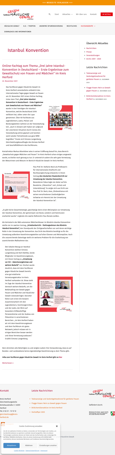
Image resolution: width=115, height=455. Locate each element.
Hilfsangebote (85, 26)
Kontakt (94, 14)
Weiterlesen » (7, 362)
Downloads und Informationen (17, 32)
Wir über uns (83, 14)
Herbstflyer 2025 (38, 412)
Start (61, 14)
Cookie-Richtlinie (19, 450)
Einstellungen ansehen (48, 445)
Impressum (43, 450)
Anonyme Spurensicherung (49, 26)
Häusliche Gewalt (11, 26)
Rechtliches (69, 26)
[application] (75, 14)
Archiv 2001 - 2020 (93, 59)
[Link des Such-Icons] (55, 14)
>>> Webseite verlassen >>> (58, 3)
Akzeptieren (11, 445)
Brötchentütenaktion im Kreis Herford (47, 408)
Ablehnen (29, 445)
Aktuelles (71, 14)
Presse (89, 52)
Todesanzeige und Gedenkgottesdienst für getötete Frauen (95, 76)
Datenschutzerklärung (32, 450)
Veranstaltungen (93, 55)
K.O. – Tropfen (28, 26)
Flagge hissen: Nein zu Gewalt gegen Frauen (49, 403)
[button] (57, 426)
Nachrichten (91, 48)
